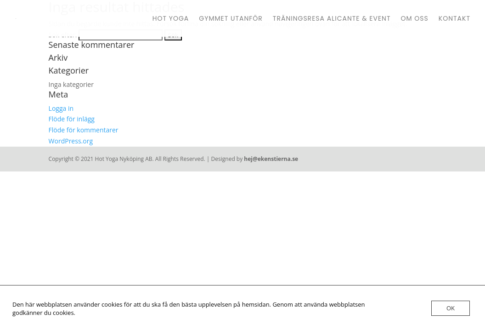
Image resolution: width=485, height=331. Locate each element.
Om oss (415, 19)
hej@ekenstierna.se (271, 159)
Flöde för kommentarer (83, 130)
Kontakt (454, 19)
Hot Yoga (170, 19)
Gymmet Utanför (231, 19)
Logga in (61, 108)
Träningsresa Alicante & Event (332, 19)
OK (450, 308)
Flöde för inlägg (72, 118)
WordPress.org (71, 141)
